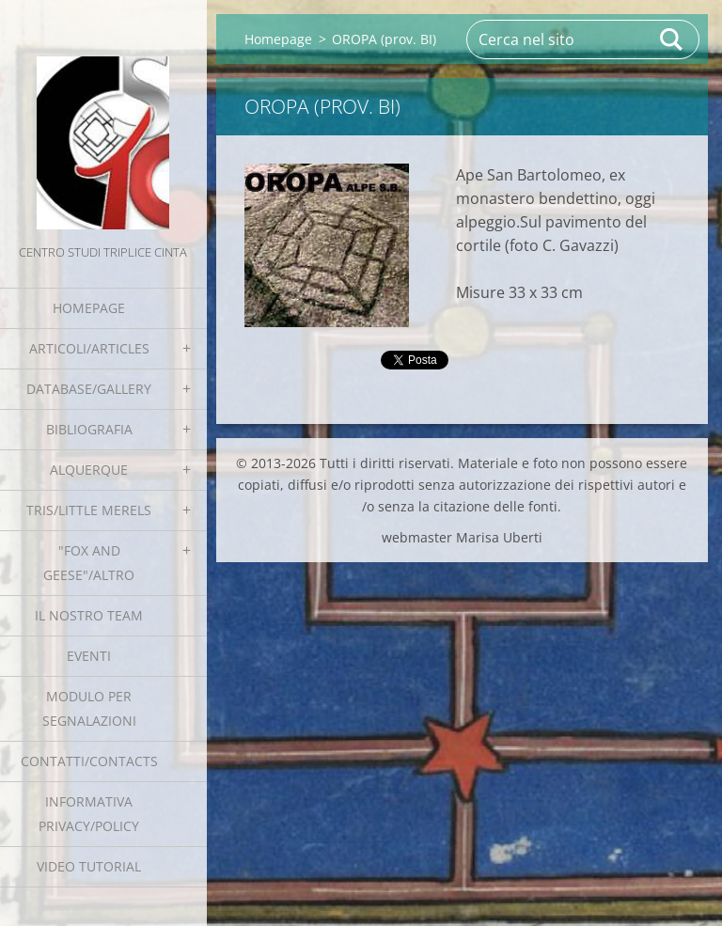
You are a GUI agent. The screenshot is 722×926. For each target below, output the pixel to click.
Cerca (672, 39)
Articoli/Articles (89, 348)
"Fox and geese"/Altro (88, 562)
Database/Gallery (88, 389)
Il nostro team (89, 615)
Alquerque (89, 470)
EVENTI (89, 656)
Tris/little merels (88, 510)
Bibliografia (89, 429)
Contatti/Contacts (89, 761)
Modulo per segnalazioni (89, 708)
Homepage (89, 308)
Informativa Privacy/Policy (89, 814)
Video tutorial (89, 866)
